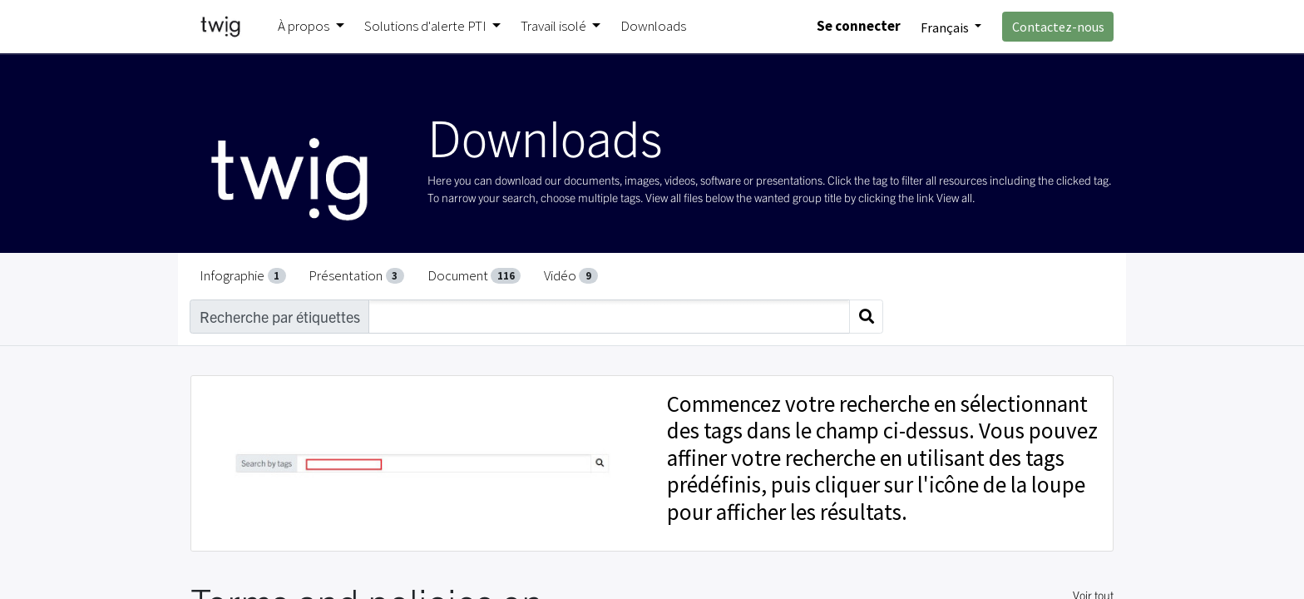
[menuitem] (653, 26)
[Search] (866, 317)
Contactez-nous (1058, 26)
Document (474, 275)
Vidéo (571, 275)
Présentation (356, 275)
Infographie (243, 275)
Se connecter (859, 26)
